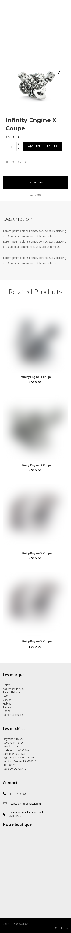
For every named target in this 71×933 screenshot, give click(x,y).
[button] (18, 144)
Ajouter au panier (42, 146)
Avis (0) (35, 195)
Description (35, 182)
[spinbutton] (11, 146)
